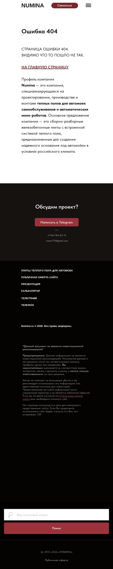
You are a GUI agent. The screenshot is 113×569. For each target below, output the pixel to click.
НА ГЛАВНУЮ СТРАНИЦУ (45, 67)
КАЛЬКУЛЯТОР (30, 290)
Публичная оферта (56, 560)
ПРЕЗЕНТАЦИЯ (30, 284)
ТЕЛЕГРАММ (29, 298)
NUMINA (32, 5)
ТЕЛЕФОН (27, 305)
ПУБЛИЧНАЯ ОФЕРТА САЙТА (39, 277)
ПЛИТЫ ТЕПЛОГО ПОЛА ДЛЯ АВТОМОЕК (47, 270)
